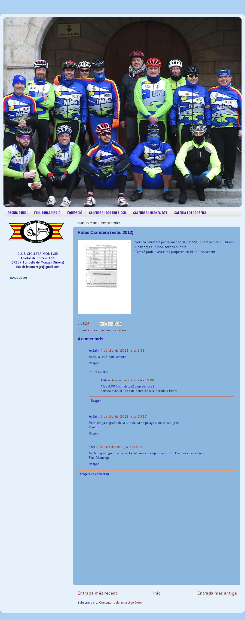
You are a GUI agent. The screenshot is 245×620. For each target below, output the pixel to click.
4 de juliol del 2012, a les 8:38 (123, 350)
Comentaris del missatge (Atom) (121, 602)
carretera (119, 330)
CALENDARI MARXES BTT (150, 212)
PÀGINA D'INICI (18, 212)
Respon (94, 363)
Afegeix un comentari (94, 474)
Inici (157, 593)
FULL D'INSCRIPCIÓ (47, 212)
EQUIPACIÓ (74, 212)
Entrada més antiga (217, 593)
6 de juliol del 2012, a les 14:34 (119, 447)
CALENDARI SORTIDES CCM (107, 212)
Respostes (101, 372)
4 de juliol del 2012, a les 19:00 (131, 380)
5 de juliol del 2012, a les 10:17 (124, 416)
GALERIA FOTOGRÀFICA (190, 212)
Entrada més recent (97, 593)
